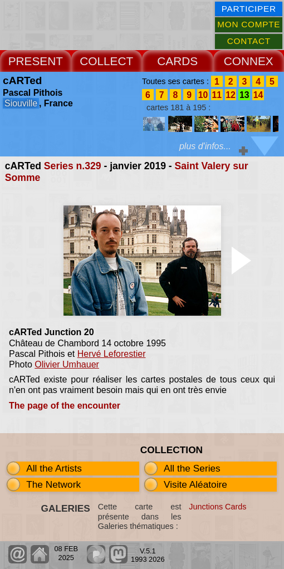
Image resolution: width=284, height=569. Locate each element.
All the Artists (54, 468)
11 (217, 94)
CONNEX (248, 61)
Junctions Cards (217, 506)
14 (258, 94)
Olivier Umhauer (67, 364)
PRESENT (35, 61)
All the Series (192, 468)
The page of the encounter (64, 405)
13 (244, 94)
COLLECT (106, 61)
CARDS (177, 61)
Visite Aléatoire (195, 484)
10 (203, 94)
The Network (53, 484)
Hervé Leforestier (111, 354)
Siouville (20, 103)
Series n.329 (72, 165)
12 (231, 94)
